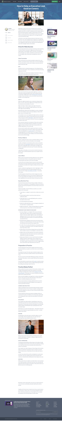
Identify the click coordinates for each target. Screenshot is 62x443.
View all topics (26, 1)
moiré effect (28, 144)
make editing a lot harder (32, 170)
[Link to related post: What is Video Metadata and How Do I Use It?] (52, 55)
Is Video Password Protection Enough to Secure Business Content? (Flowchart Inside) (22, 402)
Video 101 (9, 32)
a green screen (31, 130)
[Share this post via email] (10, 43)
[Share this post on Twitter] (10, 38)
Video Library (20, 1)
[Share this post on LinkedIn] (10, 40)
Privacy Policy (38, 414)
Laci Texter (9, 28)
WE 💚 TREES (47, 404)
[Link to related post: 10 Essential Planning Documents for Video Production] (52, 65)
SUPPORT (47, 405)
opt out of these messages (44, 414)
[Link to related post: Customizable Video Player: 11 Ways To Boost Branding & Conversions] (52, 43)
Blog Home (14, 1)
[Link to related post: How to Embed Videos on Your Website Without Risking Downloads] (52, 32)
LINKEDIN (55, 405)
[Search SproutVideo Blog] (33, 1)
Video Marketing (38, 405)
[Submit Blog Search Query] (37, 1)
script (35, 261)
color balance (30, 117)
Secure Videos (38, 404)
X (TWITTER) (55, 404)
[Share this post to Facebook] (10, 35)
